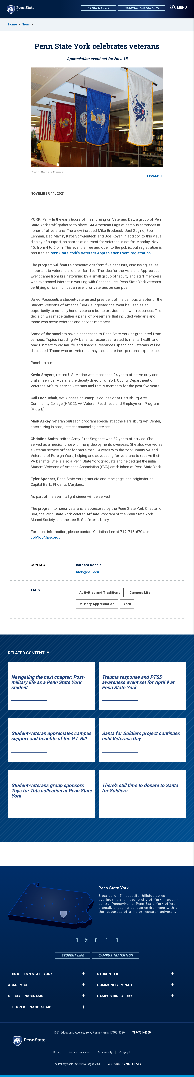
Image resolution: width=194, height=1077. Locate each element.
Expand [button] (153, 176)
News (26, 24)
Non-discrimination (79, 1052)
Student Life (98, 8)
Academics (18, 985)
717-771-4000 (141, 1032)
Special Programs (25, 996)
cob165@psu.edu (45, 537)
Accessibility (105, 1052)
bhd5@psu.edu (87, 572)
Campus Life (140, 592)
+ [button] (83, 974)
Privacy (57, 1052)
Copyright (124, 1052)
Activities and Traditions (99, 592)
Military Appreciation (97, 604)
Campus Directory (114, 996)
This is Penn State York (30, 974)
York (127, 604)
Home (12, 24)
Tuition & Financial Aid (30, 1007)
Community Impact (115, 985)
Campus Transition (141, 8)
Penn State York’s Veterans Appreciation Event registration (100, 253)
